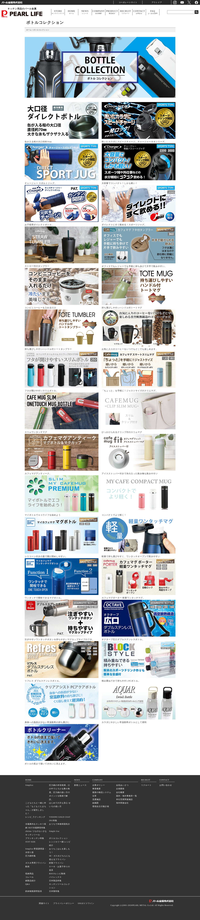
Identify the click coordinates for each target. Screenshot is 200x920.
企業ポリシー (98, 785)
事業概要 (96, 789)
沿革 (94, 796)
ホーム (29, 30)
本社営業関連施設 (124, 799)
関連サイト (44, 903)
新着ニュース (80, 785)
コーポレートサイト (128, 2)
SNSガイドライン (86, 903)
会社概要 (120, 792)
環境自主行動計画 (100, 806)
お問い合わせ (165, 785)
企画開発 (120, 789)
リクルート (146, 785)
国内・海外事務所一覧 (126, 796)
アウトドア (156, 2)
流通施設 (96, 799)
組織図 (95, 803)
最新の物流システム (101, 792)
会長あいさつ (122, 785)
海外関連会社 (122, 803)
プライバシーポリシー (63, 903)
